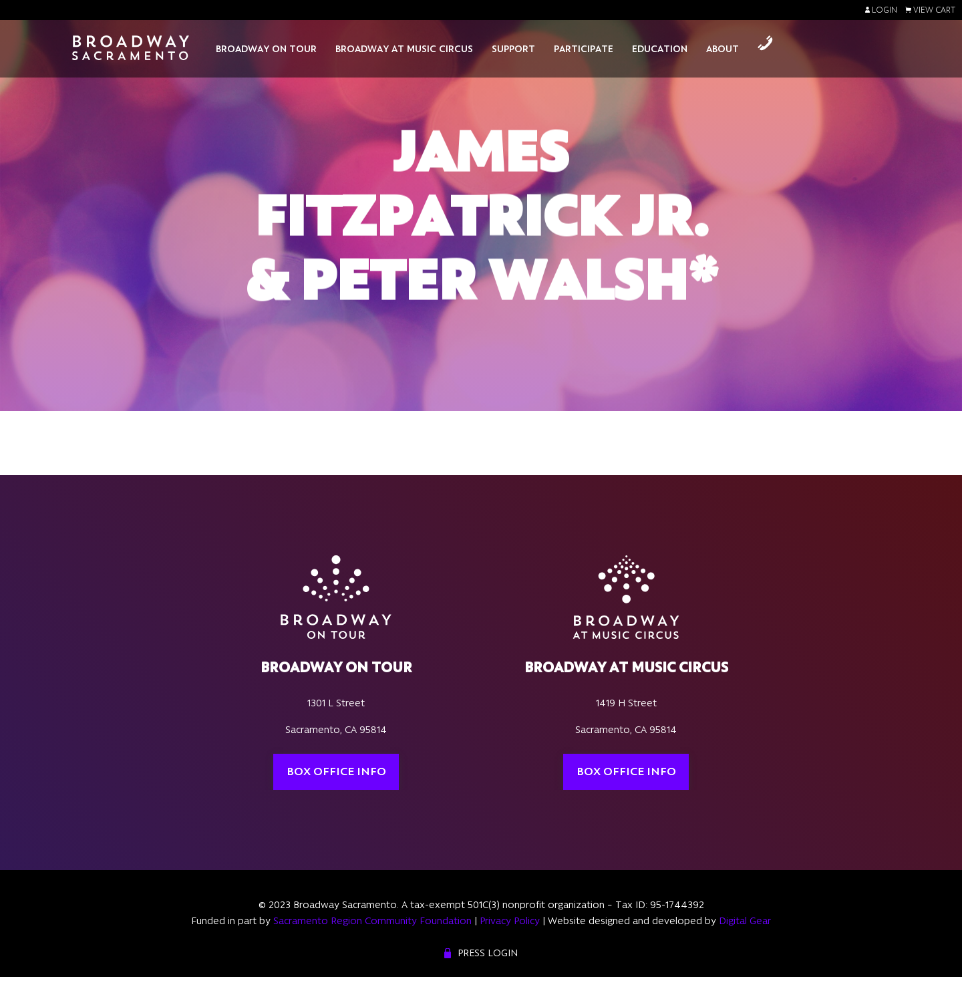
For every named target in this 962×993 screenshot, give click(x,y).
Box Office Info (336, 771)
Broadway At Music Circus (404, 48)
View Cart (930, 10)
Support (513, 48)
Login (881, 10)
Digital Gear (745, 920)
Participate (583, 48)
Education (659, 48)
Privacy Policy (510, 920)
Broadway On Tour (266, 48)
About (722, 48)
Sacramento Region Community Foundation (372, 920)
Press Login (488, 953)
